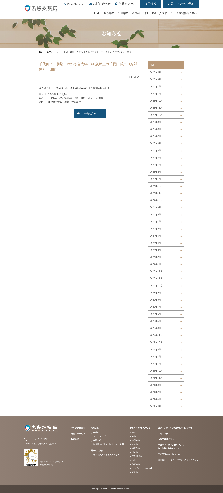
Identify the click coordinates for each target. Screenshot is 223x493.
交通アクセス (127, 4)
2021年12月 (156, 370)
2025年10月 (156, 115)
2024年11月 (156, 193)
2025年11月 (156, 107)
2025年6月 (155, 143)
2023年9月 (155, 292)
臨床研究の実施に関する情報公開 (108, 444)
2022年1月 (155, 363)
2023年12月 (156, 271)
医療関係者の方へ (166, 439)
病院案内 (95, 428)
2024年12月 (156, 186)
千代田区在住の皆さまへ (169, 454)
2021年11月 (156, 378)
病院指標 (97, 440)
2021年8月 (155, 385)
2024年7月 (155, 221)
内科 (134, 432)
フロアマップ (99, 436)
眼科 (134, 460)
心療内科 (136, 464)
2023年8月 (155, 299)
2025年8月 (155, 129)
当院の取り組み (78, 433)
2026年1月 (155, 93)
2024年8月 (155, 214)
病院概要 (97, 432)
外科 (134, 436)
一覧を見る (90, 113)
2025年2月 (155, 171)
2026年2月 (155, 86)
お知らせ (51, 52)
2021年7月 (155, 392)
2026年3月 (155, 79)
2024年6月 (155, 228)
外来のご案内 (97, 450)
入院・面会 (163, 433)
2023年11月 (156, 278)
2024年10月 (156, 200)
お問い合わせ (102, 4)
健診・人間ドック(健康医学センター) (175, 428)
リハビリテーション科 (142, 468)
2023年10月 (156, 285)
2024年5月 (155, 235)
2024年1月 (155, 264)
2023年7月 (155, 306)
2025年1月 (155, 179)
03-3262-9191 (76, 4)
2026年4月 (155, 72)
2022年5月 (155, 349)
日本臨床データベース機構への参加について (178, 460)
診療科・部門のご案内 (140, 428)
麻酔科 (135, 472)
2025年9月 (155, 122)
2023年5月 (155, 321)
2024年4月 (155, 242)
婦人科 (135, 452)
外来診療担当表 (78, 428)
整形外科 (136, 440)
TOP (41, 52)
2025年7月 (155, 136)
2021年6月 (155, 399)
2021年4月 (155, 406)
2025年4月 (155, 157)
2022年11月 (156, 335)
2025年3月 (155, 164)
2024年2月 (155, 257)
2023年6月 (155, 314)
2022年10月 (156, 342)
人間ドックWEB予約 (181, 4)
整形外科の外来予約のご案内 (106, 455)
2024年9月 (155, 207)
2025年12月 (156, 100)
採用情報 (150, 4)
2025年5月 (155, 150)
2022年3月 (155, 356)
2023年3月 (155, 328)
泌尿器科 (136, 448)
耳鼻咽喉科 (137, 456)
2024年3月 (155, 250)
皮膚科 (135, 444)
